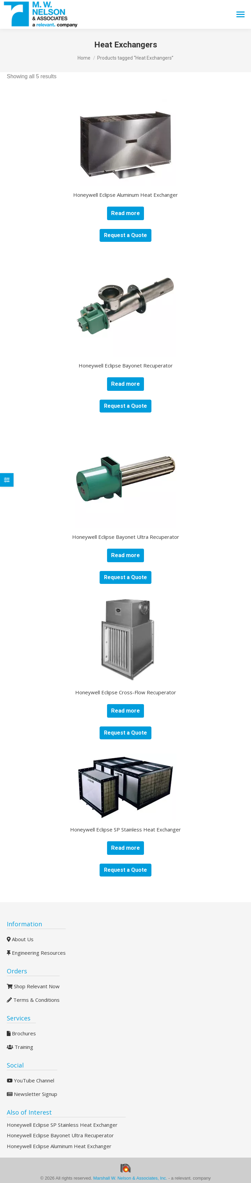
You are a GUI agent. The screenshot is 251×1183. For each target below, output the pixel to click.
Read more (125, 213)
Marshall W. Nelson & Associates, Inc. (130, 1178)
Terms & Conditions (33, 999)
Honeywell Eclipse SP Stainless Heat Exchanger (125, 829)
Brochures (21, 1033)
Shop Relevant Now (33, 986)
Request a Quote (125, 235)
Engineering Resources (36, 952)
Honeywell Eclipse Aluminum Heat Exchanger (125, 194)
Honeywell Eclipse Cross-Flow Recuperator (125, 692)
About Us (20, 939)
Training (20, 1046)
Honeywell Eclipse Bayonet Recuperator (126, 365)
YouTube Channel (30, 1080)
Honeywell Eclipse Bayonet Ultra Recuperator (125, 536)
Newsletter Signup (32, 1094)
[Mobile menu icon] (240, 14)
